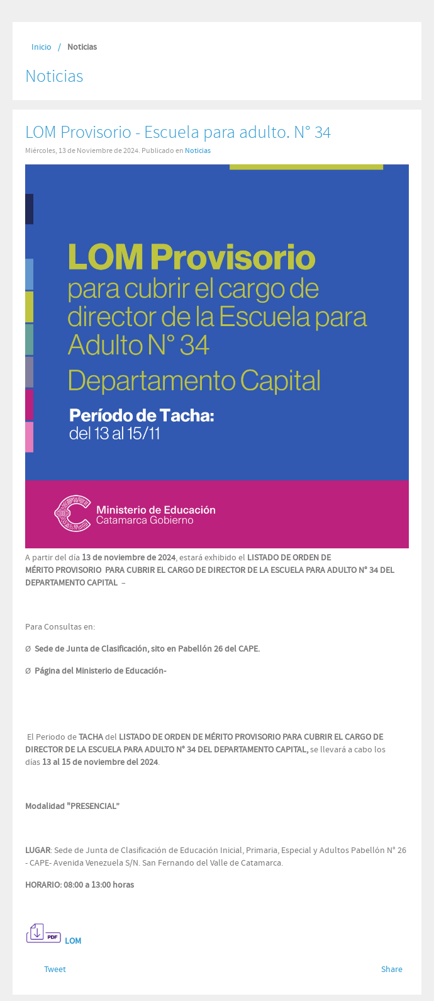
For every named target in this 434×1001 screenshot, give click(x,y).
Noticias (198, 150)
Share (392, 969)
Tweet (55, 969)
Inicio (41, 47)
